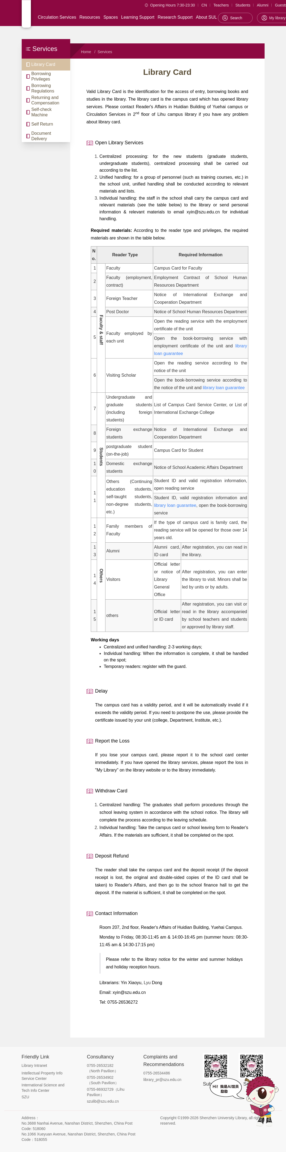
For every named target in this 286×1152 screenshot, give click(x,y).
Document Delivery (41, 136)
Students (242, 5)
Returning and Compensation (45, 100)
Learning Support (138, 17)
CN (204, 5)
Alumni (262, 5)
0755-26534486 (156, 1073)
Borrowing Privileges (41, 76)
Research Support (175, 17)
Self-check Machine (41, 112)
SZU (25, 1097)
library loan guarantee (224, 387)
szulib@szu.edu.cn (103, 1101)
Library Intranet (34, 1065)
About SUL (206, 17)
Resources (89, 17)
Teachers (221, 5)
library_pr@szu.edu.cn (162, 1079)
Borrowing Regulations (42, 88)
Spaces (110, 17)
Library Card (43, 64)
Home (86, 52)
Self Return (42, 124)
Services (105, 52)
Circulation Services (57, 17)
